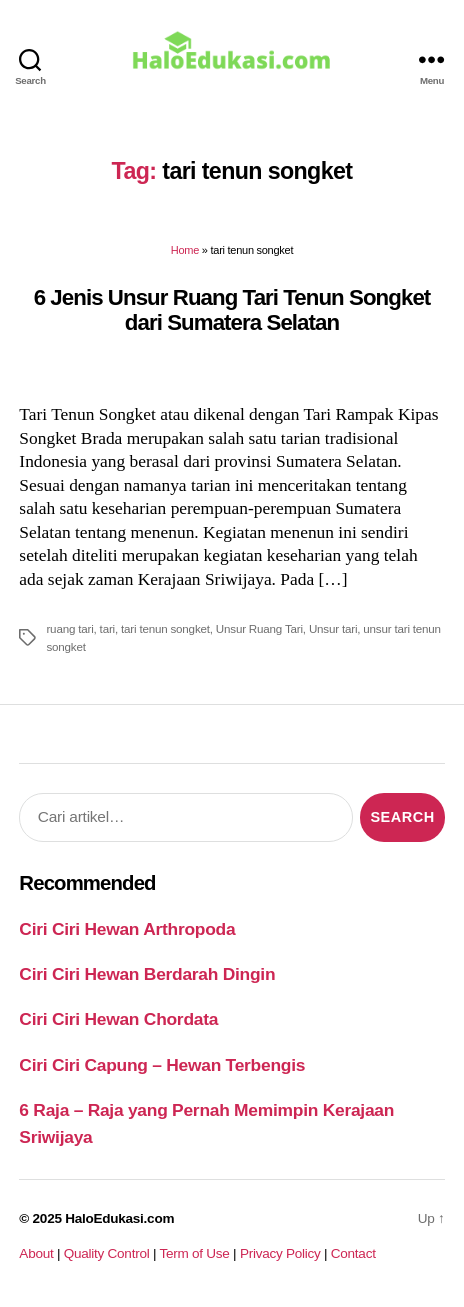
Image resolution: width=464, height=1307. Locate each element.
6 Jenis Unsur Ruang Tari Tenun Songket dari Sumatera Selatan (232, 310)
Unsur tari (333, 628)
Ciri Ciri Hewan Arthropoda (127, 929)
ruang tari (69, 628)
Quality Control (107, 1253)
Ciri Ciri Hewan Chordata (118, 1019)
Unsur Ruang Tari (259, 628)
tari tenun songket (165, 628)
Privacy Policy (280, 1253)
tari (107, 628)
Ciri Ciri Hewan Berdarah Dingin (147, 974)
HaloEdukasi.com (119, 1218)
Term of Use (194, 1253)
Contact (353, 1253)
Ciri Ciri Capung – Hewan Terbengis (162, 1065)
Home (185, 250)
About (36, 1253)
